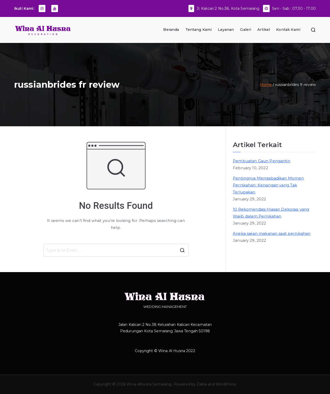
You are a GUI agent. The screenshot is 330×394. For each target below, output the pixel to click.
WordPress (226, 384)
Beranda (171, 29)
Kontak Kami (288, 29)
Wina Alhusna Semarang (149, 384)
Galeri (245, 29)
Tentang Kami (198, 29)
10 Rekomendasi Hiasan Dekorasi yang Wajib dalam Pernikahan (271, 213)
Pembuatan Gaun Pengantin (261, 160)
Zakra (202, 384)
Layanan (226, 29)
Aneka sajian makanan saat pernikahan (271, 233)
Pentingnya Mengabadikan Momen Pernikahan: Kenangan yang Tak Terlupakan (268, 185)
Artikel (263, 29)
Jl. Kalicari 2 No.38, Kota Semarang (227, 8)
